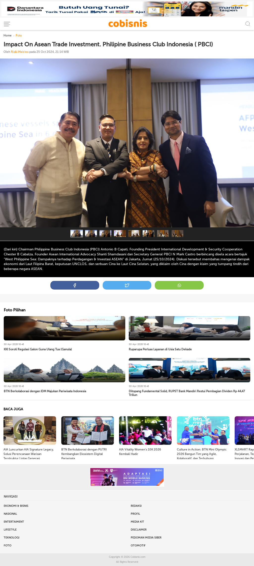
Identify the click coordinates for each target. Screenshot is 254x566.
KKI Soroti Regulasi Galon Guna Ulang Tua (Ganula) (38, 349)
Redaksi (136, 505)
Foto (7, 545)
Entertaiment (14, 521)
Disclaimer (139, 529)
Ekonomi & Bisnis (16, 505)
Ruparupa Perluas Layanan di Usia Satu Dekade (160, 349)
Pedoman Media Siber (146, 537)
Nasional (10, 513)
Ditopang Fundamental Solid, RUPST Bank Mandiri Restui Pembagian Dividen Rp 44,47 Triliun (187, 393)
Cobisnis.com (137, 557)
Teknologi (11, 537)
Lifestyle (10, 529)
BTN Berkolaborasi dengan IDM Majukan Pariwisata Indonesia (45, 391)
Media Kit (137, 521)
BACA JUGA (13, 409)
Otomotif (138, 545)
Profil (135, 513)
